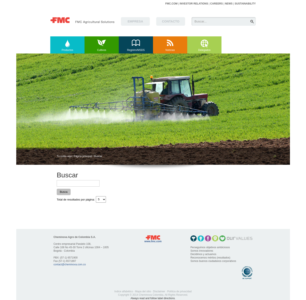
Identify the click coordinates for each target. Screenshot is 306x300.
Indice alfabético (123, 291)
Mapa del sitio (143, 291)
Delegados (204, 50)
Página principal (83, 156)
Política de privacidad (179, 291)
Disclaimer (159, 291)
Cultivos (101, 50)
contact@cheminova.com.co (69, 264)
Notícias (170, 50)
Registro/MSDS (136, 50)
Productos (67, 50)
